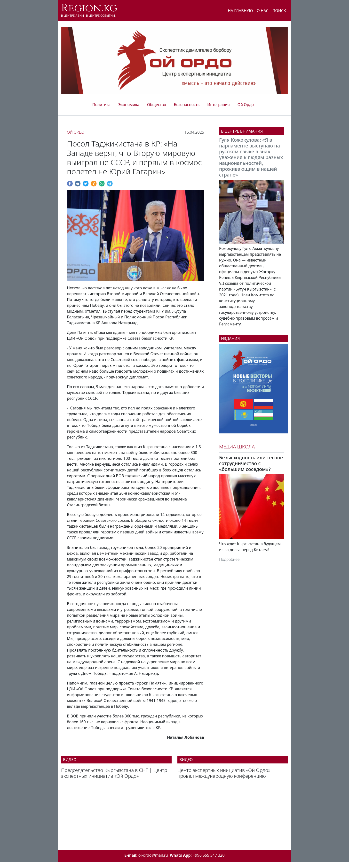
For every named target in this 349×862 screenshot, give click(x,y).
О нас (262, 10)
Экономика (128, 104)
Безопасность (186, 104)
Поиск (279, 10)
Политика (101, 104)
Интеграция (218, 104)
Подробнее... (230, 559)
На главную (240, 10)
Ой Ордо (246, 104)
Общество (156, 104)
